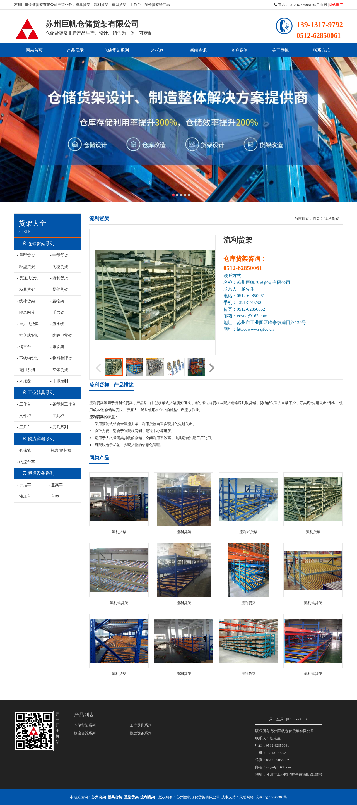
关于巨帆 (280, 50)
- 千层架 (57, 312)
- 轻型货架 (26, 267)
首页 (316, 218)
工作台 (135, 5)
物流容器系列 (38, 438)
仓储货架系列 (116, 50)
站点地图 (319, 5)
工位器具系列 (38, 392)
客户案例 (239, 50)
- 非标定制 (59, 381)
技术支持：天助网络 (237, 797)
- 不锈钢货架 (28, 358)
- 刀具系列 (59, 427)
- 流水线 (57, 324)
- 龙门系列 (26, 370)
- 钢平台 (24, 347)
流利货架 (101, 5)
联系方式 (321, 50)
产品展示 (75, 50)
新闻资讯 (198, 50)
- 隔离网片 (26, 312)
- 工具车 (24, 427)
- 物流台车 (26, 462)
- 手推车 (24, 485)
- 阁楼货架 (59, 267)
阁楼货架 (151, 5)
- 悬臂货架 (59, 290)
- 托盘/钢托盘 (60, 450)
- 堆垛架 (57, 347)
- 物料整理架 (61, 358)
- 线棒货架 (26, 301)
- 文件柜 (24, 416)
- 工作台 (24, 404)
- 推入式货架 (28, 335)
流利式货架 (248, 532)
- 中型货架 (59, 255)
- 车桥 (54, 496)
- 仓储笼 (24, 450)
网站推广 (336, 5)
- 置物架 (57, 301)
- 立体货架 (59, 370)
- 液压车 (24, 496)
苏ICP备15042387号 (271, 797)
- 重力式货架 (28, 324)
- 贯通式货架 (28, 278)
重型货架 (119, 5)
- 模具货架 (26, 290)
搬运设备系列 (38, 473)
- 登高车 (55, 485)
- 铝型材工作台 (63, 404)
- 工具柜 (57, 416)
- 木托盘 (24, 381)
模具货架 (83, 5)
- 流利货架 (59, 278)
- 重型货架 (26, 255)
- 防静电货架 (61, 335)
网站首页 (34, 50)
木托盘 (157, 50)
